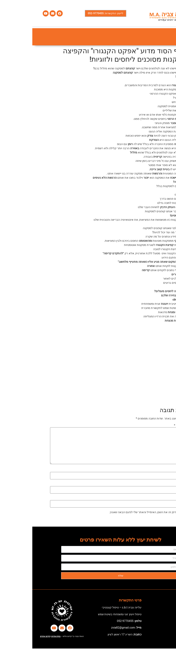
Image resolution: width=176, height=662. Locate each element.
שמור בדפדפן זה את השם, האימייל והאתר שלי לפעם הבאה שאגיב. (116, 512)
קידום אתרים (13, 636)
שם (155, 470)
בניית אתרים (23, 636)
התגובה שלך (150, 425)
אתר (155, 498)
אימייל (153, 484)
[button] (169, 36)
